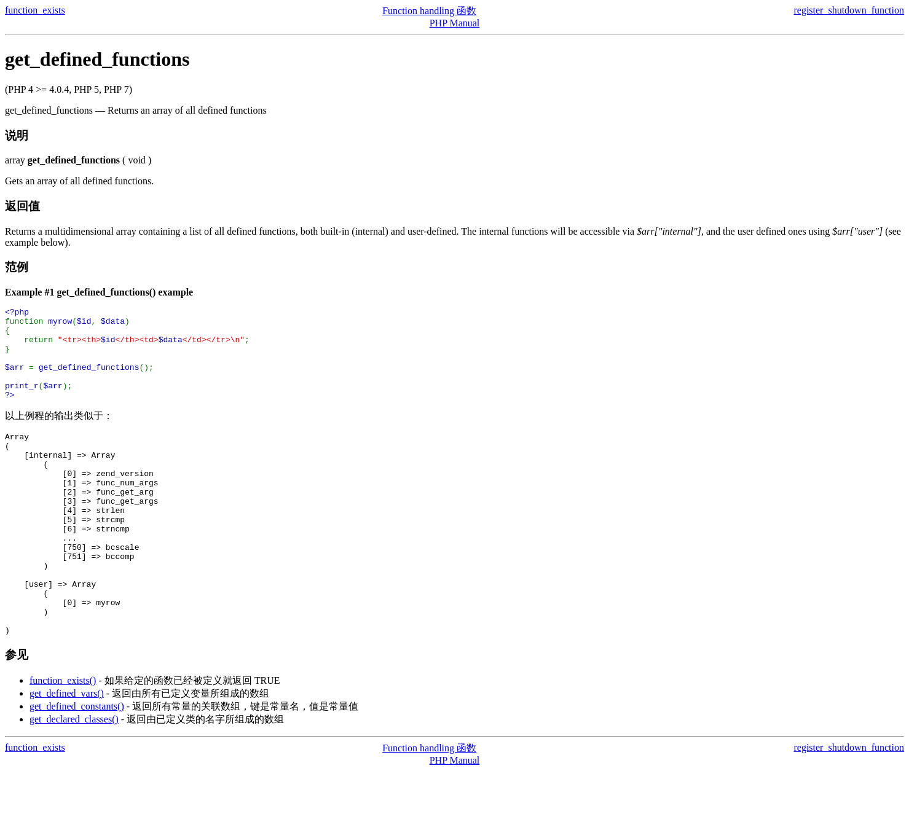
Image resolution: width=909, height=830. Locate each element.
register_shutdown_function (848, 10)
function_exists (35, 10)
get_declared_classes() (74, 778)
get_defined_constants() (77, 765)
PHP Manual (455, 23)
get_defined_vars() (67, 752)
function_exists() (63, 739)
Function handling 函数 (429, 11)
